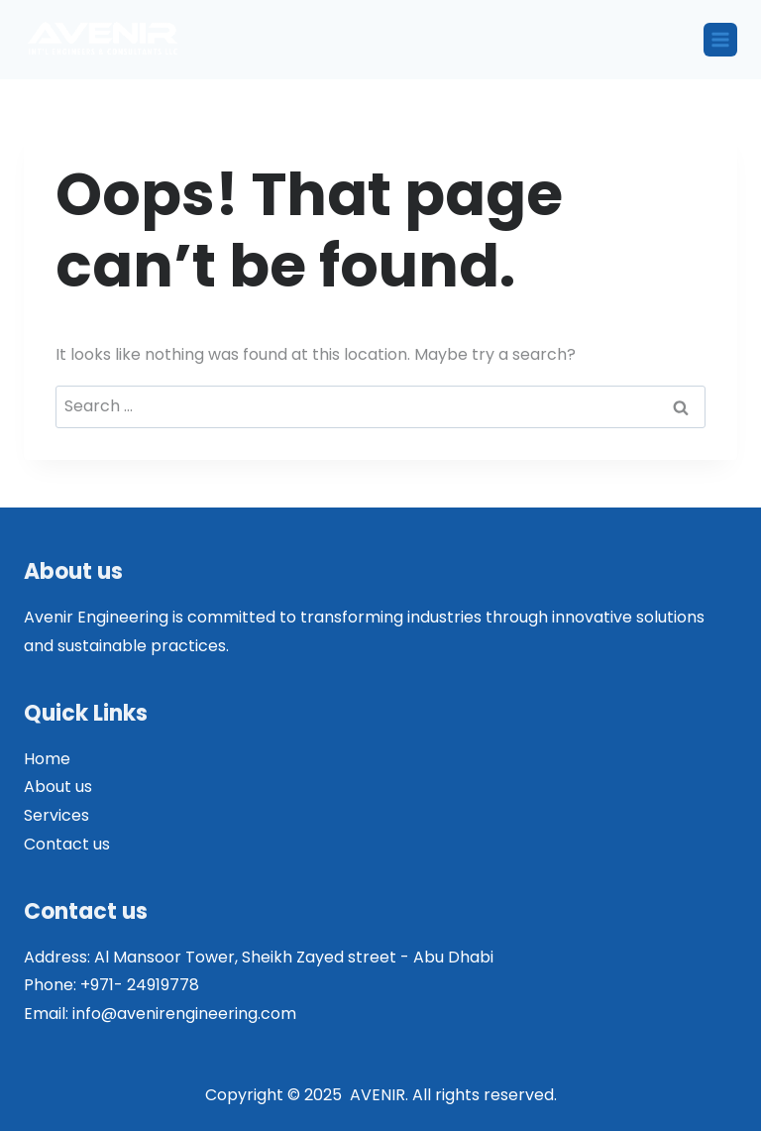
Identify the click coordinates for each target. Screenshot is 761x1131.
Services (56, 815)
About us (58, 786)
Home (47, 758)
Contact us (67, 844)
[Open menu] (720, 40)
